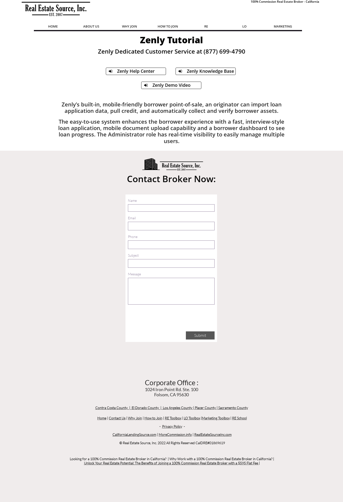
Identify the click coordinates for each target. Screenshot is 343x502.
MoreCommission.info (175, 434)
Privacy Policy (172, 426)
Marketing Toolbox (216, 418)
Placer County (205, 408)
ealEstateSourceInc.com (214, 434)
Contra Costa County (111, 408)
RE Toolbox (173, 418)
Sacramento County (233, 408)
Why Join (135, 418)
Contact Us (117, 418)
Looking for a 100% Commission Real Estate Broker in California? (118, 459)
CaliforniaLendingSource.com (134, 434)
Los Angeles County (177, 408)
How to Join (153, 418)
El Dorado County (145, 408)
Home (101, 418)
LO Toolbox (192, 418)
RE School (239, 418)
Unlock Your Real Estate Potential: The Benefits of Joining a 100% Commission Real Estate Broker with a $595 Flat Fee (171, 463)
